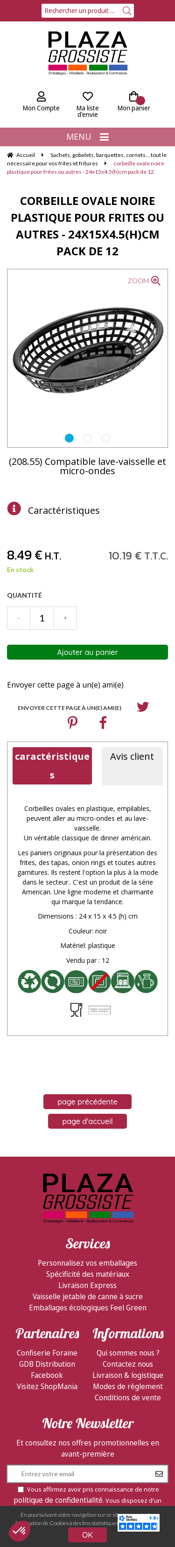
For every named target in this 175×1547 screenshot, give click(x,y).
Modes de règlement (128, 1386)
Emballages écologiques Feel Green (88, 1307)
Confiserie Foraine (47, 1353)
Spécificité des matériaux (87, 1274)
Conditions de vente (128, 1397)
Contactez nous (128, 1364)
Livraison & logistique (127, 1375)
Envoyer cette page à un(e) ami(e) (65, 685)
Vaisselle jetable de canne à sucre (88, 1296)
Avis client (132, 756)
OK (87, 1535)
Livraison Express (87, 1285)
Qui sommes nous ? (128, 1353)
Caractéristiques (64, 510)
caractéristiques (52, 765)
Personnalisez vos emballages (87, 1263)
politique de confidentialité (58, 1500)
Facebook (47, 1375)
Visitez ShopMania (47, 1386)
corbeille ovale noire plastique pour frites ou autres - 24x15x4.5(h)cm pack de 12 (87, 226)
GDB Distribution (47, 1364)
